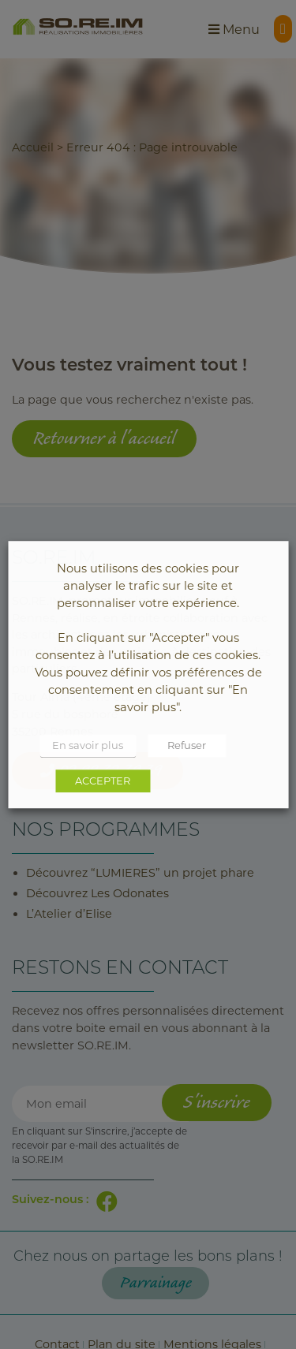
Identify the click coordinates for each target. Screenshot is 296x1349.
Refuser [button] (186, 745)
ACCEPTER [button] (102, 780)
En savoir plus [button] (87, 745)
